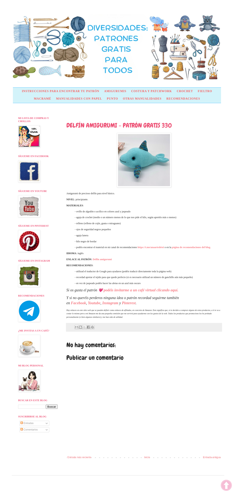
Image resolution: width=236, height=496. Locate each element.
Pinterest (129, 303)
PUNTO (112, 98)
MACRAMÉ (42, 98)
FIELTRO (205, 91)
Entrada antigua (212, 457)
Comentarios (29, 429)
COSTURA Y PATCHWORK (151, 91)
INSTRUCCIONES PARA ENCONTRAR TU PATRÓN (60, 91)
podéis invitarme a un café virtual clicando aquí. (141, 290)
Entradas (27, 423)
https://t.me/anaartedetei (151, 247)
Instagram (110, 303)
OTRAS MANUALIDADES (142, 98)
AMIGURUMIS (115, 91)
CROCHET (185, 91)
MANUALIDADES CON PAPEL (79, 98)
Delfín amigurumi (102, 259)
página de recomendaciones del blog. (191, 247)
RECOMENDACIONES (183, 98)
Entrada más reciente (79, 457)
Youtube (94, 303)
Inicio (147, 457)
